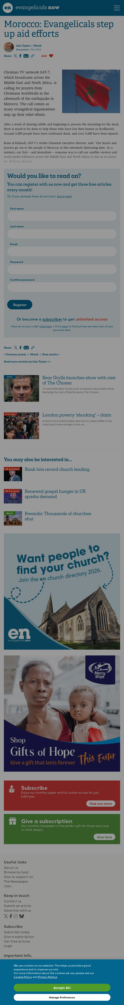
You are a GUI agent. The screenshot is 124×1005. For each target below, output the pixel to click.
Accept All (62, 987)
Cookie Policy (23, 977)
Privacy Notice (47, 977)
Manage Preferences (62, 997)
